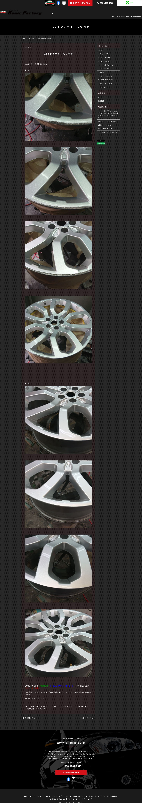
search (140, 8)
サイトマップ (102, 82)
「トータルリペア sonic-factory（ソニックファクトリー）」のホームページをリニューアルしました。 (108, 109)
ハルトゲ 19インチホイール (85, 713)
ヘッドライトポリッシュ (104, 8)
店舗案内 (135, 8)
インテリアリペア (119, 8)
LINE (130, 2)
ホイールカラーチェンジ (74, 8)
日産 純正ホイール (29, 713)
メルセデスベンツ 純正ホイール (108, 128)
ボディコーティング (89, 8)
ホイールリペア (60, 8)
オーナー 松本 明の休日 (105, 71)
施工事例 (128, 8)
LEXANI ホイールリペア (106, 120)
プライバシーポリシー (105, 79)
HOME (52, 8)
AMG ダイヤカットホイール (107, 124)
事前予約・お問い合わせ (80, 3)
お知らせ (101, 92)
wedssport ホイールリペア (107, 116)
